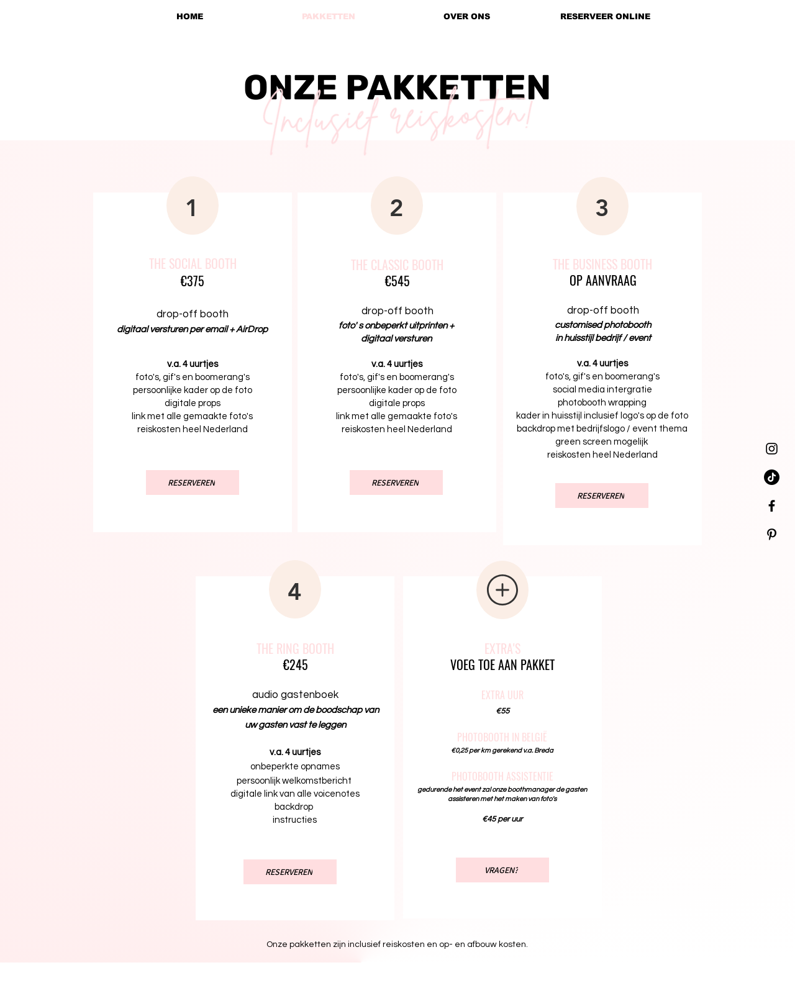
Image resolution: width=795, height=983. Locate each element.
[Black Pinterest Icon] (771, 534)
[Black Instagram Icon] (771, 448)
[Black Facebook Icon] (771, 506)
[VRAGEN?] (502, 870)
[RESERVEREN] (192, 482)
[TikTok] (771, 477)
